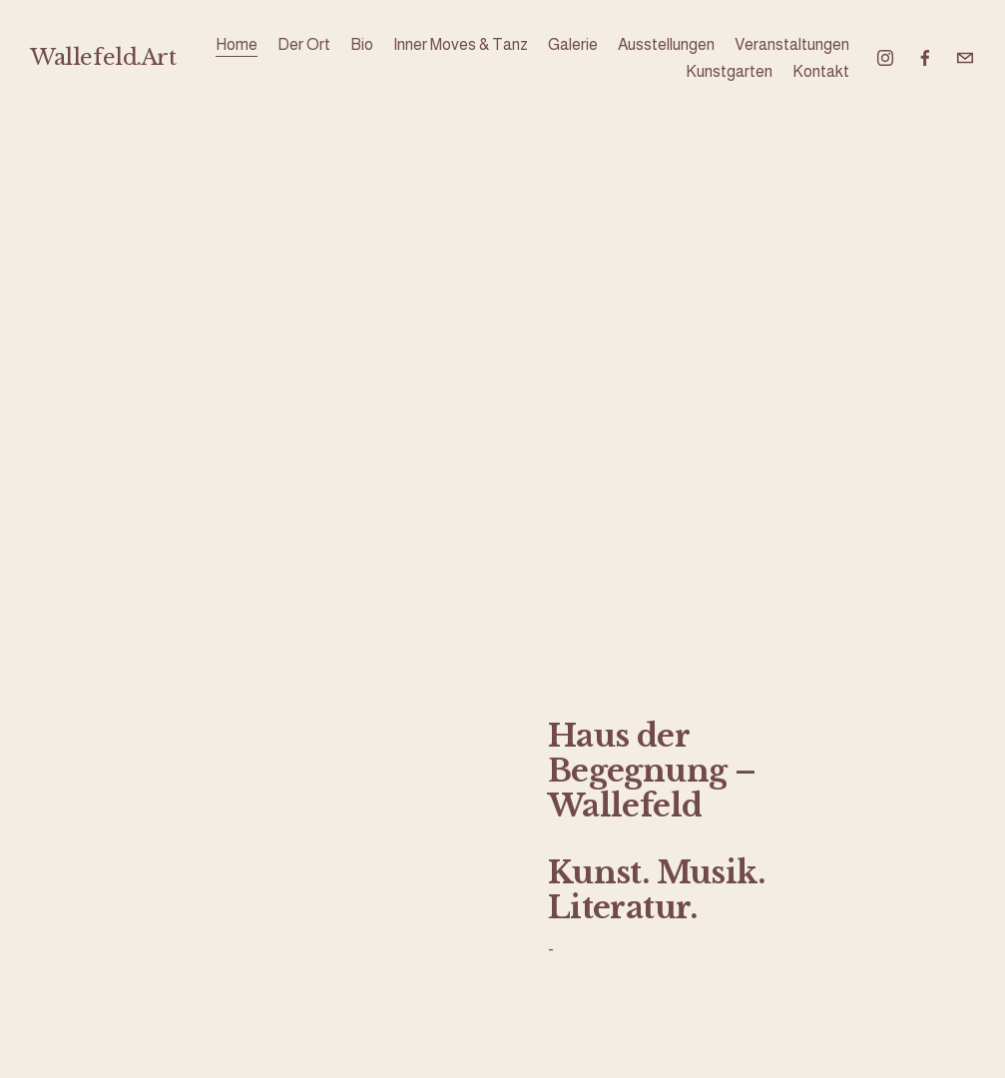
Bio (361, 44)
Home (236, 44)
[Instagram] (885, 58)
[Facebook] (925, 58)
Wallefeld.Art (103, 57)
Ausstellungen (666, 44)
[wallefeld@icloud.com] (965, 58)
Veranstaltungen (792, 44)
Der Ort (303, 44)
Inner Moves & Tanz (460, 44)
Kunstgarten (729, 71)
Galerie (573, 44)
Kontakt (820, 71)
